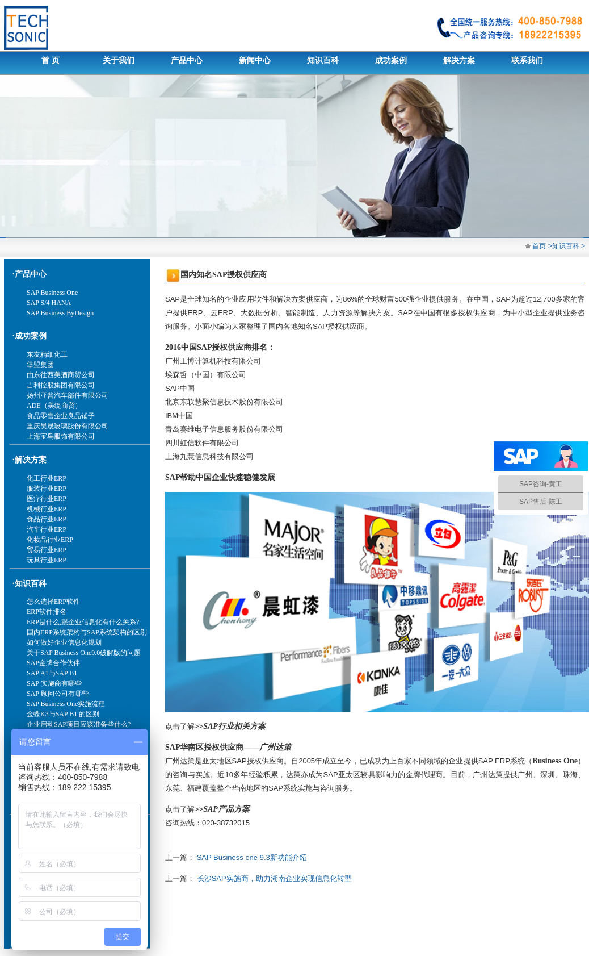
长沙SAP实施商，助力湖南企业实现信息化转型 (274, 878)
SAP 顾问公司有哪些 (58, 694)
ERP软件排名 (46, 612)
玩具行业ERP (46, 560)
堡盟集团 (40, 365)
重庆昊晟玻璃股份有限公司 (67, 426)
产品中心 (187, 60)
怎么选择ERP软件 (53, 602)
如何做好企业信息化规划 (64, 642)
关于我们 (118, 60)
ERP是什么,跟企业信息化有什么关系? (83, 622)
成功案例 (391, 60)
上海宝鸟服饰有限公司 (61, 436)
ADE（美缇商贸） (54, 406)
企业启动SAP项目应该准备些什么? (79, 724)
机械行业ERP (46, 509)
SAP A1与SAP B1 (52, 673)
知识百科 (323, 60)
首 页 (50, 60)
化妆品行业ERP (50, 540)
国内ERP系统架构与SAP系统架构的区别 (87, 632)
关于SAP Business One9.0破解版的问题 (84, 653)
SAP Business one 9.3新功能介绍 (252, 857)
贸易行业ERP (46, 550)
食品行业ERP (46, 519)
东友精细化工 (47, 354)
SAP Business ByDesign (60, 313)
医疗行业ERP (46, 499)
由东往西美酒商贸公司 (61, 375)
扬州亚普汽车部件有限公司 (67, 395)
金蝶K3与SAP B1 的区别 (63, 714)
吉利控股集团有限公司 (61, 385)
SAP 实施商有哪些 (54, 683)
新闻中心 (255, 60)
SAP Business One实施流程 (66, 704)
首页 (538, 246)
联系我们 (527, 60)
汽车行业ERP (46, 529)
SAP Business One (52, 293)
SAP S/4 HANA (49, 303)
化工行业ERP (46, 478)
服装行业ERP (46, 488)
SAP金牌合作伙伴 (53, 663)
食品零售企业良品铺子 (61, 416)
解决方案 (459, 60)
